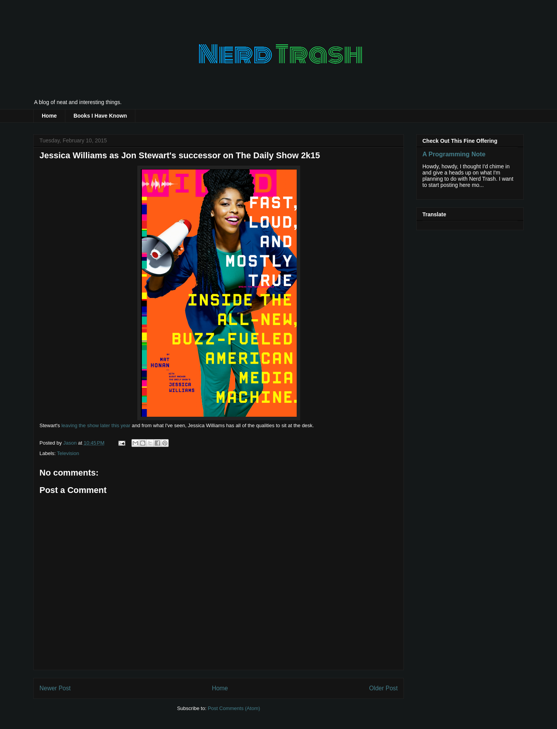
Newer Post (55, 688)
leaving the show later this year (96, 425)
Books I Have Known (100, 116)
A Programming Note (453, 154)
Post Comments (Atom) (234, 708)
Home (49, 116)
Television (68, 453)
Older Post (383, 688)
